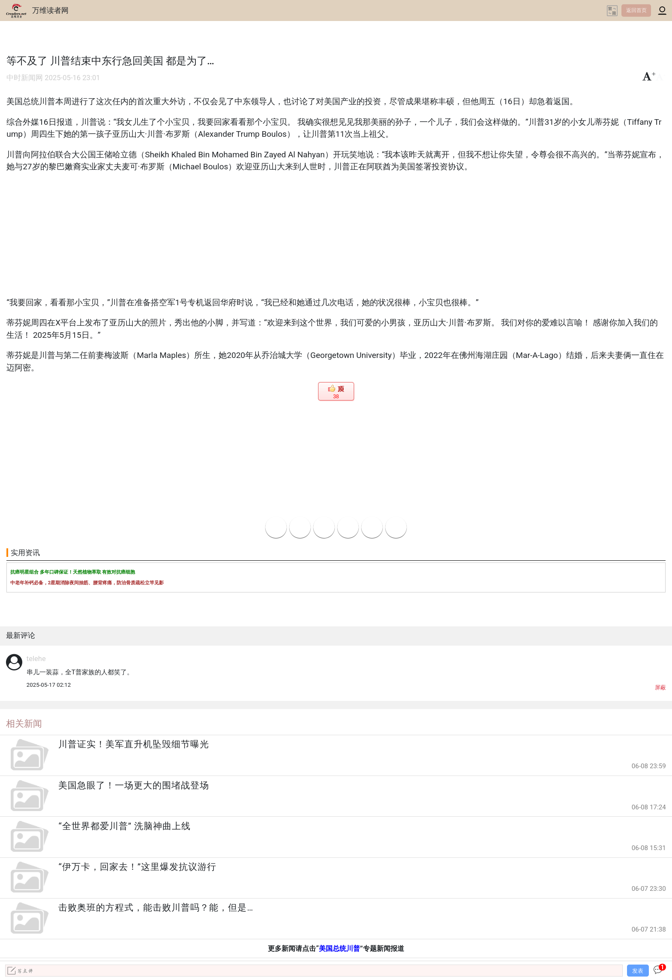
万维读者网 (50, 10)
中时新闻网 (24, 78)
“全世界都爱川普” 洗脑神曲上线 (124, 826)
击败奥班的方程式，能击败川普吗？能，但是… (155, 907)
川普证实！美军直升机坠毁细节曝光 (133, 744)
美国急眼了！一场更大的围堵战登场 (133, 785)
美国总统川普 (339, 948)
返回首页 (636, 10)
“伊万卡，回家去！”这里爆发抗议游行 (137, 867)
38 (336, 397)
